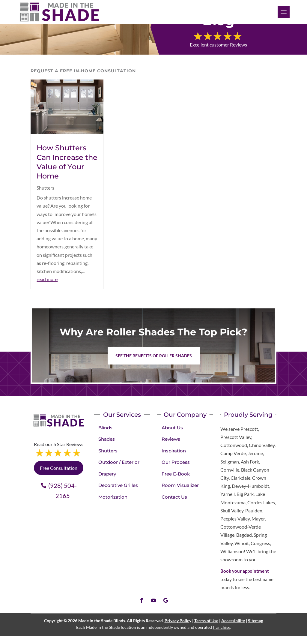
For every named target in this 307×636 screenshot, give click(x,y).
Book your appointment (244, 571)
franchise (221, 627)
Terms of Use (206, 620)
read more (47, 279)
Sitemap (255, 620)
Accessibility (233, 620)
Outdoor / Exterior (118, 462)
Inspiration (174, 451)
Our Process (176, 462)
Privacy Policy (178, 620)
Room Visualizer (180, 485)
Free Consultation (58, 468)
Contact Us (174, 497)
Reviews (171, 439)
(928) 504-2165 (62, 490)
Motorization (112, 497)
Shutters (45, 187)
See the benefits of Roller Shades (153, 355)
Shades (106, 439)
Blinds (105, 427)
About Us (172, 427)
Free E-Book (176, 474)
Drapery (107, 474)
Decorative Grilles (118, 485)
